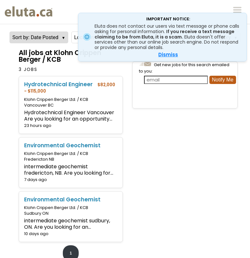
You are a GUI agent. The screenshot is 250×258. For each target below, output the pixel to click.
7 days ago (35, 180)
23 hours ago (37, 125)
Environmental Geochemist (62, 145)
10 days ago (36, 234)
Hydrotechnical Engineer (58, 84)
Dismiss (168, 54)
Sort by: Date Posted (35, 37)
